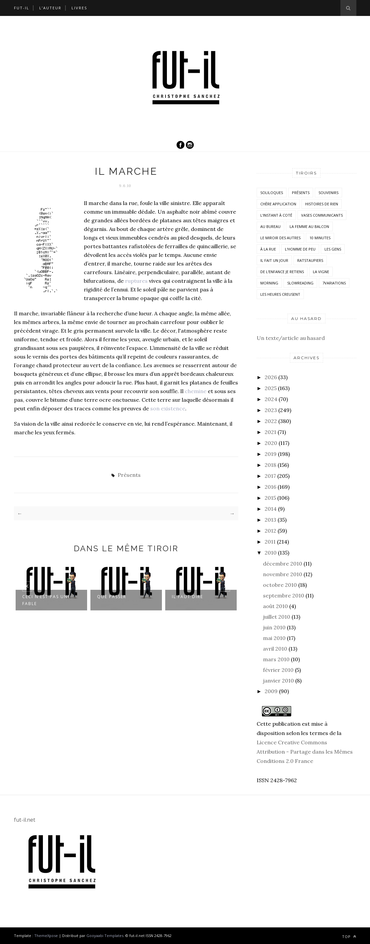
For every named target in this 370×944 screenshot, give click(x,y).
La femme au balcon (309, 226)
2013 (270, 519)
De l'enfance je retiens (282, 271)
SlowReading (300, 282)
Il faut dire (187, 596)
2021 (270, 432)
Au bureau (270, 226)
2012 (270, 530)
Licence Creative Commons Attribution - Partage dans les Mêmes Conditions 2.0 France (305, 751)
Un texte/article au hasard (291, 338)
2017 (270, 475)
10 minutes (319, 237)
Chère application (278, 203)
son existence (167, 408)
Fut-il (21, 7)
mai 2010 (274, 638)
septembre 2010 (283, 595)
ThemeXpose (46, 935)
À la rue (268, 249)
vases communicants (322, 215)
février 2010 (278, 670)
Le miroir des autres (280, 237)
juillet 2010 (276, 616)
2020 (271, 443)
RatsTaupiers (310, 260)
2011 (270, 541)
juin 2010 (274, 627)
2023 (271, 410)
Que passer (111, 596)
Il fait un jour (274, 260)
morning (269, 282)
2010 (271, 552)
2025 (271, 388)
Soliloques (271, 192)
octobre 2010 (280, 584)
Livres (79, 7)
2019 (271, 454)
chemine (195, 391)
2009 (271, 691)
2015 (270, 497)
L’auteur (50, 7)
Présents (129, 475)
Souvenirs (328, 192)
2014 (271, 508)
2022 (271, 421)
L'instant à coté (276, 215)
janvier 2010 (278, 680)
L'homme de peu (300, 249)
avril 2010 (275, 648)
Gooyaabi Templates (104, 935)
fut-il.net (24, 819)
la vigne (321, 271)
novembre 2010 (282, 574)
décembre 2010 (282, 563)
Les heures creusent (280, 294)
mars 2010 (276, 659)
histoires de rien (321, 203)
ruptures (136, 280)
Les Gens (332, 249)
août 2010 (275, 606)
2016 (270, 486)
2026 (271, 377)
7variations (334, 282)
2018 (270, 465)
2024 (271, 399)
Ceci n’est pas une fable (46, 600)
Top (349, 936)
